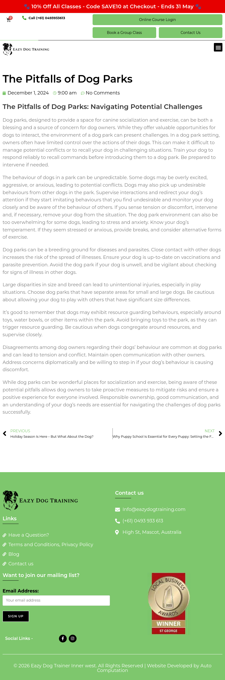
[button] (218, 47)
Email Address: (21, 591)
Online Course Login (157, 19)
